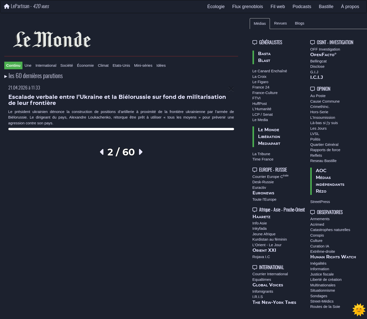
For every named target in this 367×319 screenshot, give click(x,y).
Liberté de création (326, 279)
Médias (260, 23)
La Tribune (261, 154)
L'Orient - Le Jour (266, 245)
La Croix (259, 76)
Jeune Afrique (264, 234)
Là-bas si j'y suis (324, 123)
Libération (269, 136)
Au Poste (318, 96)
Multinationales (322, 285)
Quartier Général (324, 144)
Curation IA (319, 246)
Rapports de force (325, 150)
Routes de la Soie (325, 306)
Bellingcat (318, 61)
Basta (264, 54)
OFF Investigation (325, 49)
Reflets (316, 155)
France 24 (261, 87)
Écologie (216, 6)
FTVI (256, 98)
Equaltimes (261, 279)
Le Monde (268, 130)
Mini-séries (143, 65)
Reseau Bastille (323, 160)
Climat (103, 65)
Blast (264, 60)
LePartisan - (26, 6)
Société (66, 65)
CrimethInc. (320, 106)
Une (28, 65)
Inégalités (318, 263)
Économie (85, 65)
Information (319, 269)
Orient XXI (264, 250)
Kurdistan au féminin (269, 239)
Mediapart (269, 143)
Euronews (263, 193)
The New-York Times (274, 302)
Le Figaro (260, 82)
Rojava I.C (261, 257)
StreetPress (320, 201)
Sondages (318, 296)
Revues (280, 23)
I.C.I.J (316, 77)
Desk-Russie (263, 182)
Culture (316, 240)
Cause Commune (325, 101)
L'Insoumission (322, 117)
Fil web (278, 6)
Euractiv (259, 187)
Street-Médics (322, 301)
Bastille (326, 6)
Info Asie (259, 223)
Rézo (321, 191)
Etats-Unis (121, 65)
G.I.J (314, 72)
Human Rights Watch (333, 257)
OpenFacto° (323, 55)
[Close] (231, 89)
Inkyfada (259, 228)
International (46, 65)
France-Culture (265, 92)
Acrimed (317, 224)
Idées (161, 65)
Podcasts (302, 6)
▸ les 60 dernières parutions (33, 76)
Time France (263, 159)
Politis (315, 139)
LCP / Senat (262, 114)
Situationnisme (322, 290)
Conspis (317, 235)
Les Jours (318, 128)
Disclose (317, 66)
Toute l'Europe (264, 199)
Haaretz (261, 217)
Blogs (299, 23)
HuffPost (259, 103)
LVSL (314, 133)
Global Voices (267, 285)
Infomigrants (262, 291)
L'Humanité (261, 109)
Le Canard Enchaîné (269, 71)
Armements (320, 219)
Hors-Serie (319, 112)
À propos (350, 6)
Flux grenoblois (247, 6)
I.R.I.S (257, 296)
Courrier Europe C (270, 176)
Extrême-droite (322, 251)
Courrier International (270, 274)
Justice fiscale (322, 274)
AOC (321, 171)
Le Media (260, 120)
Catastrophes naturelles (330, 229)
